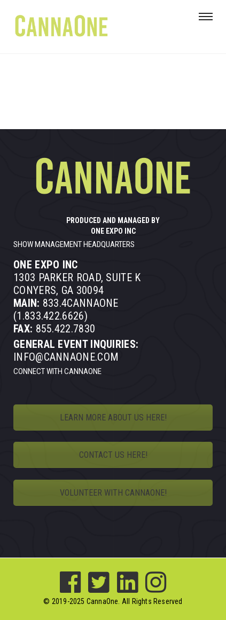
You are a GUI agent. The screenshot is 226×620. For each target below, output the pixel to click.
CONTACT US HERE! (113, 455)
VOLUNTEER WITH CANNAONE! (113, 493)
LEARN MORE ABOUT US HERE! (113, 417)
